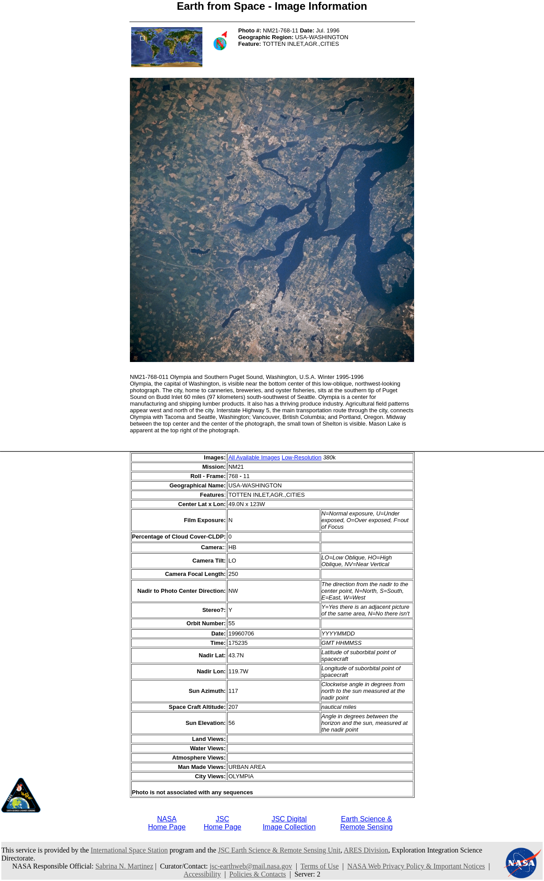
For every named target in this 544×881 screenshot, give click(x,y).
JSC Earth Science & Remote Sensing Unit (279, 850)
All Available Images (254, 457)
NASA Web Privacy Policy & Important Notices (416, 866)
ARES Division (366, 850)
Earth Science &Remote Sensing (366, 823)
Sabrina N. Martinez (124, 866)
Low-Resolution (302, 457)
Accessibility (202, 874)
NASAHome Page (167, 823)
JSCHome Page (223, 823)
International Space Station (129, 850)
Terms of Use (320, 866)
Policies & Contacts (258, 874)
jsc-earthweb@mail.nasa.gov (251, 866)
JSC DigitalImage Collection (288, 823)
